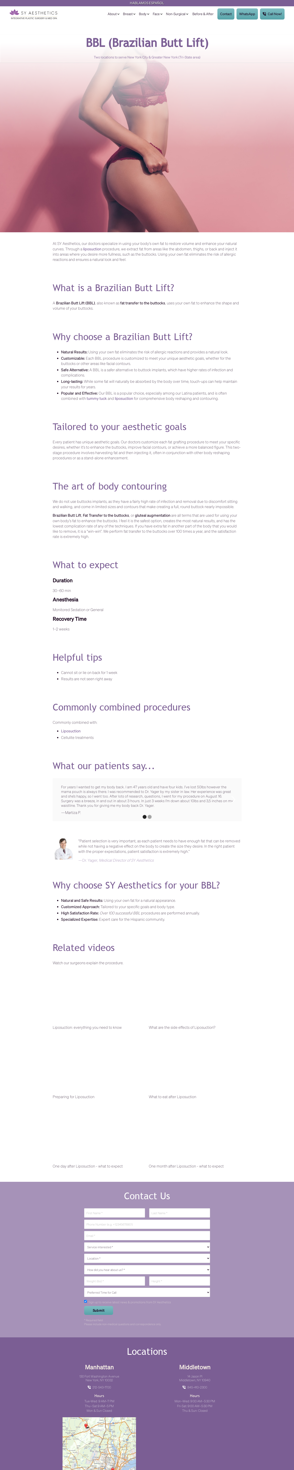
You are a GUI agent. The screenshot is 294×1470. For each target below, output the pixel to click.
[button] (113, 13)
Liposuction (71, 730)
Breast (128, 14)
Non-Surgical (176, 14)
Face (156, 14)
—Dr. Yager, (116, 860)
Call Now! (272, 14)
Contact (226, 14)
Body (142, 14)
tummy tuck (97, 398)
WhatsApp (247, 14)
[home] (33, 14)
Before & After (203, 14)
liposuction (92, 248)
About (112, 14)
